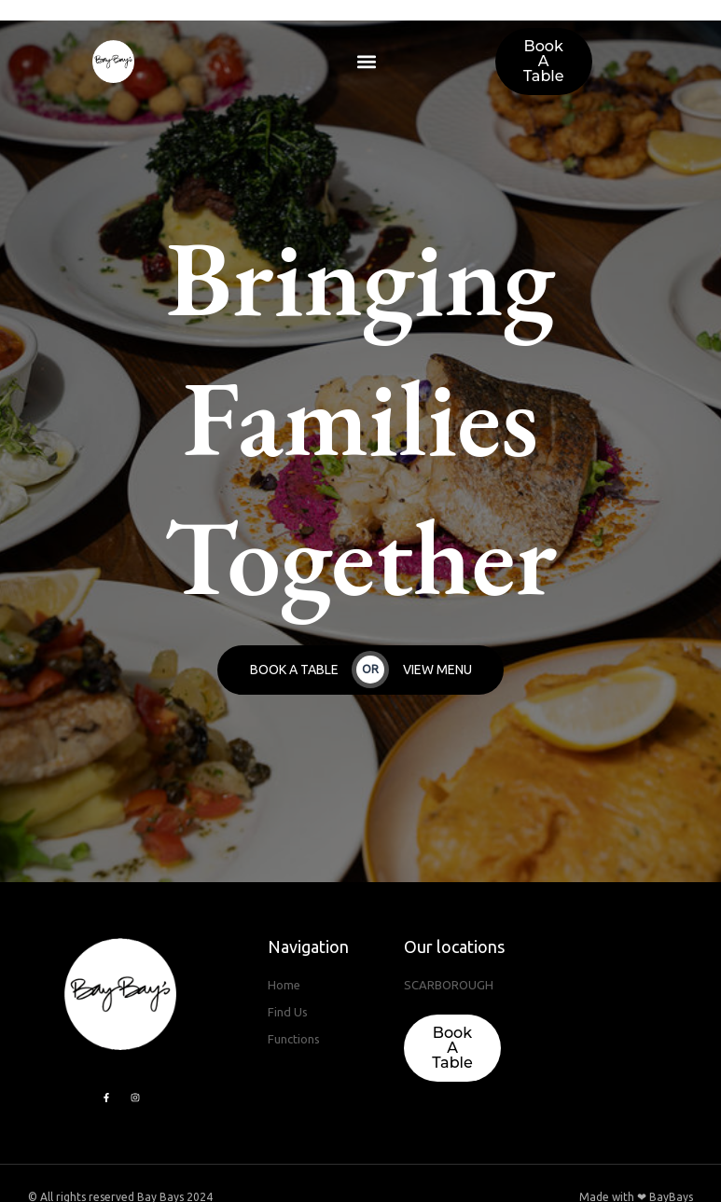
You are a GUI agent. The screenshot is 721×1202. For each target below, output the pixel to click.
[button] (366, 62)
